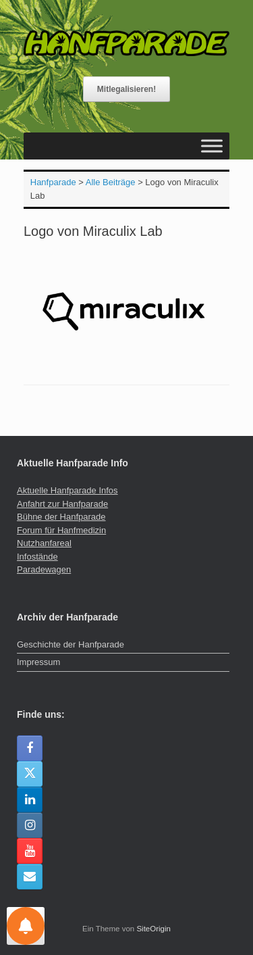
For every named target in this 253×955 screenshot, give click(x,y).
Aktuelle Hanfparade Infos (67, 490)
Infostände (37, 557)
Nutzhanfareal (44, 543)
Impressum (38, 662)
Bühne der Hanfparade (61, 517)
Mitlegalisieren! (126, 89)
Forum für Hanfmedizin (61, 530)
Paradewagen (44, 569)
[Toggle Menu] (212, 145)
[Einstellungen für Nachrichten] (26, 926)
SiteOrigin (153, 929)
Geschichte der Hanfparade (70, 644)
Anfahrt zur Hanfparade (62, 504)
